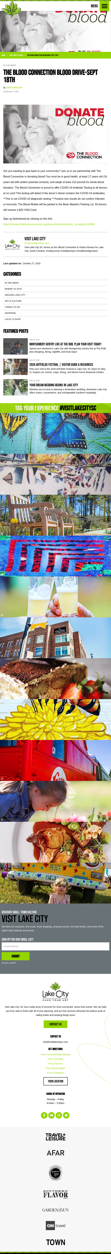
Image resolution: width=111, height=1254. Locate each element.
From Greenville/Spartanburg (55, 1054)
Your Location (55, 1081)
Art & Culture (13, 301)
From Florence (55, 1063)
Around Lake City (15, 295)
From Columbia (55, 1059)
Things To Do (12, 307)
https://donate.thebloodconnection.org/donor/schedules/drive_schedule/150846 (49, 224)
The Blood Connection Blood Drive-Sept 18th (42, 55)
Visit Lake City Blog (16, 55)
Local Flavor (13, 319)
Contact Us (55, 1024)
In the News (12, 283)
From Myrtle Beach (55, 1068)
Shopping (10, 313)
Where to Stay (13, 289)
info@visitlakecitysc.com (37, 243)
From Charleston (55, 1072)
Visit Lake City (14, 88)
